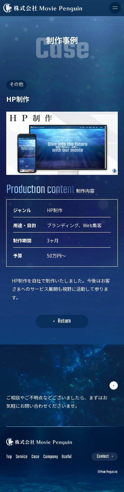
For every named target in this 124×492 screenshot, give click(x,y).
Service (22, 457)
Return (64, 321)
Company (50, 457)
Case (35, 457)
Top (9, 457)
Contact (103, 456)
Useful (67, 457)
